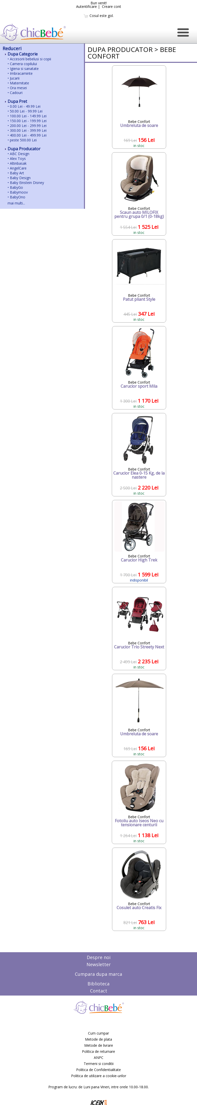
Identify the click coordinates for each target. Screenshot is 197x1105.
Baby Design (20, 177)
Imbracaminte (21, 73)
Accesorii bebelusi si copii (30, 59)
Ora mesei (18, 87)
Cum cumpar (98, 1033)
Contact (98, 991)
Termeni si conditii (99, 1063)
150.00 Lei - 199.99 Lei (28, 120)
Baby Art (17, 173)
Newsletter (98, 964)
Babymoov (19, 192)
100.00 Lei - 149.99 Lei (28, 116)
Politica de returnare (98, 1051)
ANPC (98, 1057)
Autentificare (86, 6)
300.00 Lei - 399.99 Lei (28, 130)
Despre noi (99, 957)
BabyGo (16, 187)
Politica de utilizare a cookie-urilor (98, 1075)
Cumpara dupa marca (98, 974)
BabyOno (17, 197)
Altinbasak (18, 163)
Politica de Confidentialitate (98, 1069)
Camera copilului (23, 63)
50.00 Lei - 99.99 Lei (26, 111)
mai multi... (16, 203)
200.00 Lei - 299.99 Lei (28, 125)
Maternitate (19, 83)
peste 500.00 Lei (23, 140)
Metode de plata (98, 1039)
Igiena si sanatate (24, 68)
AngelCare (18, 168)
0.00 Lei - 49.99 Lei (25, 106)
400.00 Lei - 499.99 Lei (28, 135)
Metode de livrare (98, 1045)
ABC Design (19, 153)
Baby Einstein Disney (27, 182)
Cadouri (16, 92)
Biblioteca (98, 984)
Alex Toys (18, 158)
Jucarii (14, 78)
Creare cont (111, 6)
